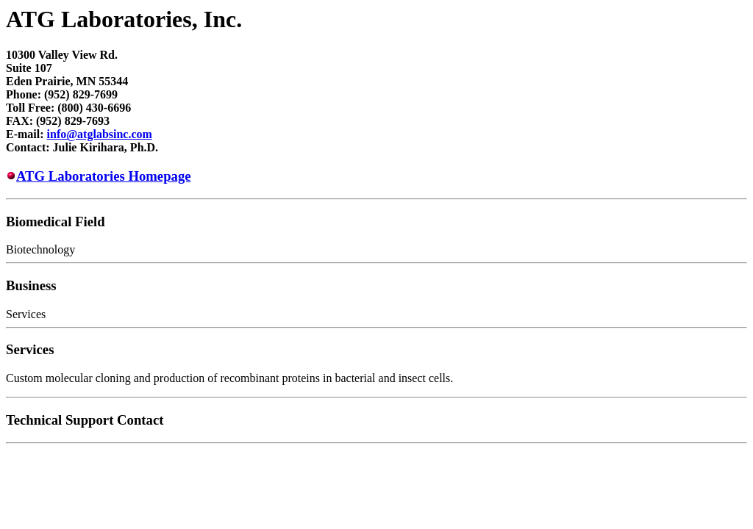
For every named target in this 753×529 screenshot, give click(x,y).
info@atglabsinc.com (99, 134)
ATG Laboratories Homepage (103, 176)
